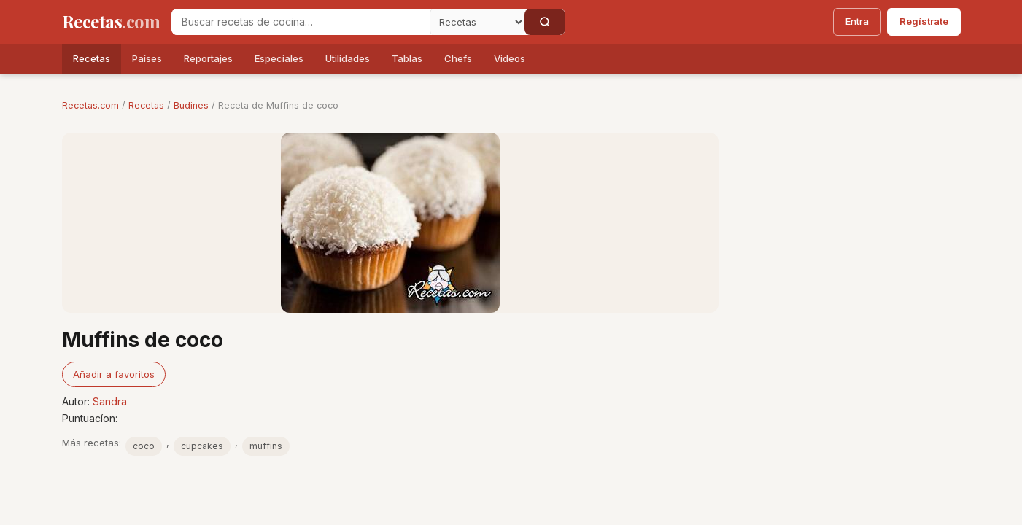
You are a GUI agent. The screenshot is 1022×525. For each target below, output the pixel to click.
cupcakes (202, 445)
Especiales (279, 58)
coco (144, 445)
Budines (191, 105)
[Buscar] (544, 22)
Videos (509, 58)
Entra (857, 21)
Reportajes (208, 58)
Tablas (407, 58)
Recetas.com (90, 105)
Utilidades (347, 58)
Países (147, 58)
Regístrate (923, 21)
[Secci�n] (477, 22)
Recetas (91, 58)
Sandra (110, 401)
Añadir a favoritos (114, 374)
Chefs (458, 58)
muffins (265, 445)
